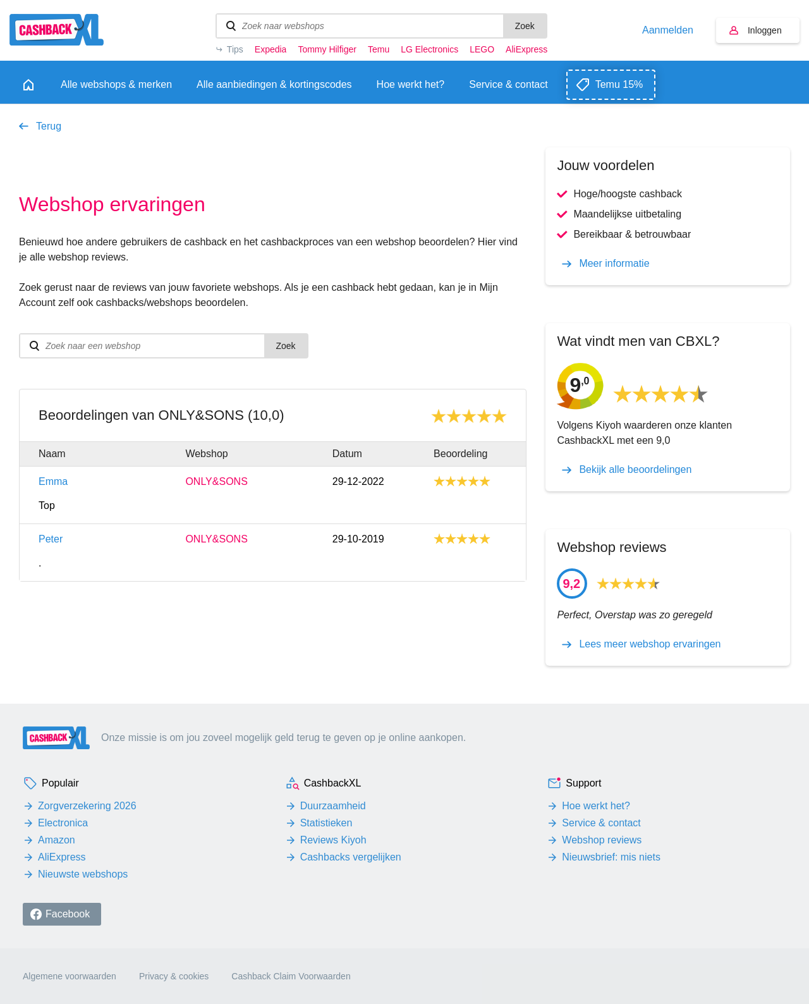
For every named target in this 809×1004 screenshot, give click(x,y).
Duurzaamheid (333, 805)
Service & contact (601, 822)
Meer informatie (614, 264)
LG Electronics (429, 49)
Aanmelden (667, 30)
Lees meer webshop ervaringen (650, 644)
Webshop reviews (602, 840)
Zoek (525, 26)
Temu (378, 49)
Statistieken (326, 822)
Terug (48, 126)
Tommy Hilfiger (327, 49)
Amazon (56, 840)
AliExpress (526, 49)
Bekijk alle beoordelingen (635, 470)
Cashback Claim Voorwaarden (290, 976)
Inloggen (765, 30)
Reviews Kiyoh (333, 840)
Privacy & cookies (174, 976)
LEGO (482, 49)
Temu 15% (619, 84)
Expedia (271, 49)
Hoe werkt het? (596, 805)
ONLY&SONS (216, 482)
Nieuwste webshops (83, 874)
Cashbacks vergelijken (350, 857)
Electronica (63, 822)
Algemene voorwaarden (69, 976)
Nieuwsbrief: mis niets (611, 857)
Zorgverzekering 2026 (87, 805)
